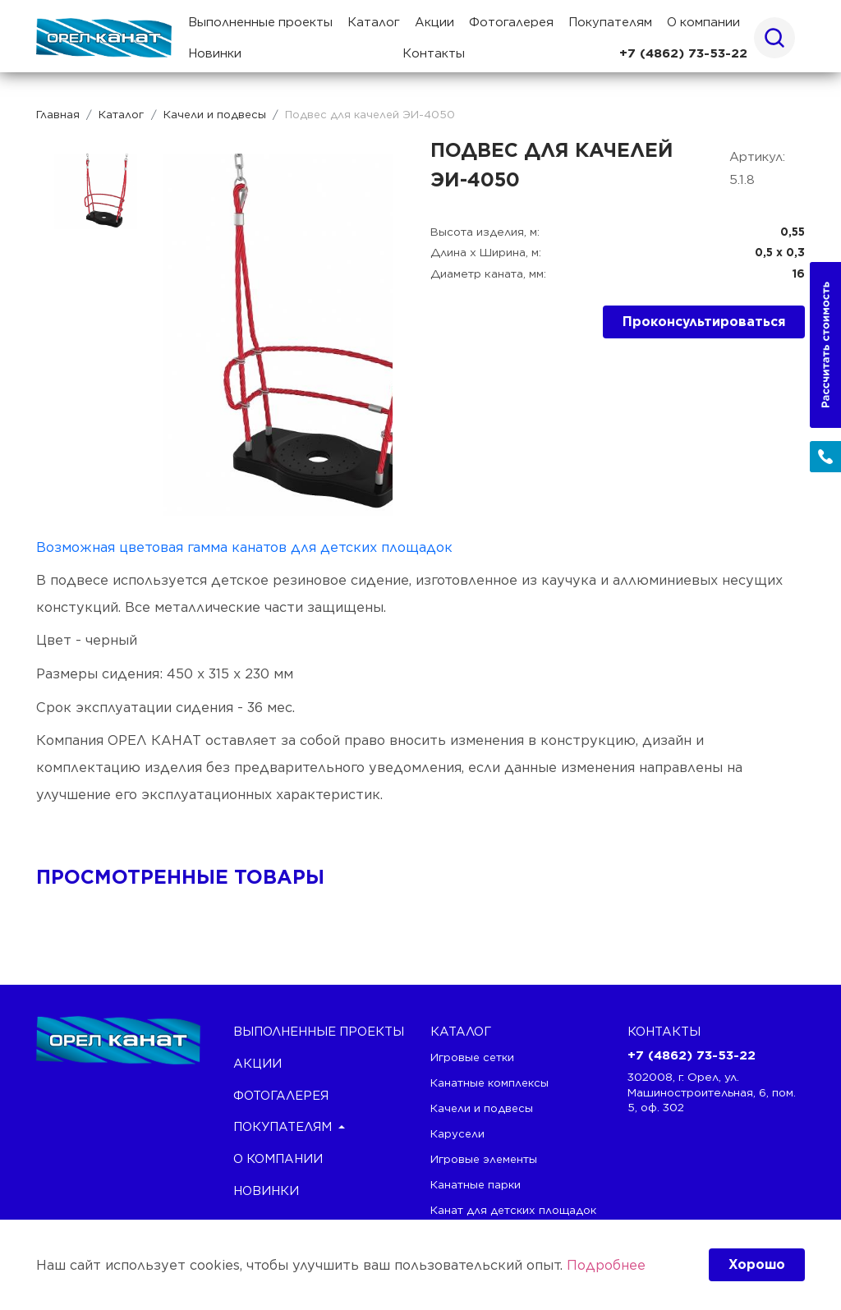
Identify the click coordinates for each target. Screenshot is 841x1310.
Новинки (214, 53)
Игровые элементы (483, 1158)
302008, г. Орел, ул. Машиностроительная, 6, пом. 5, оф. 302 (711, 1092)
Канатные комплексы (489, 1082)
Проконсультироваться (704, 321)
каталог (460, 1031)
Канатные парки (475, 1184)
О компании (703, 22)
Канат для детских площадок (513, 1209)
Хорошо (756, 1264)
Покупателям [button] (610, 22)
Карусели (457, 1133)
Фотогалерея (511, 22)
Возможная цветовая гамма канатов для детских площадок (244, 547)
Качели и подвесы (481, 1108)
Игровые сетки (472, 1057)
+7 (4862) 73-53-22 (683, 53)
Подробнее (606, 1265)
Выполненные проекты (260, 22)
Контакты (433, 53)
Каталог (373, 22)
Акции (434, 22)
